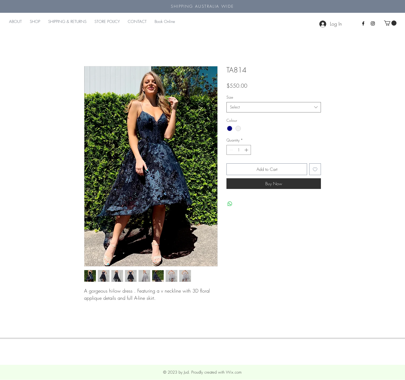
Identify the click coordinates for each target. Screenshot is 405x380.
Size (229, 97)
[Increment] (246, 150)
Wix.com (234, 372)
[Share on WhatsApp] (230, 204)
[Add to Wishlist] (315, 169)
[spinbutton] (238, 150)
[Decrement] (230, 150)
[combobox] (273, 107)
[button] (390, 23)
